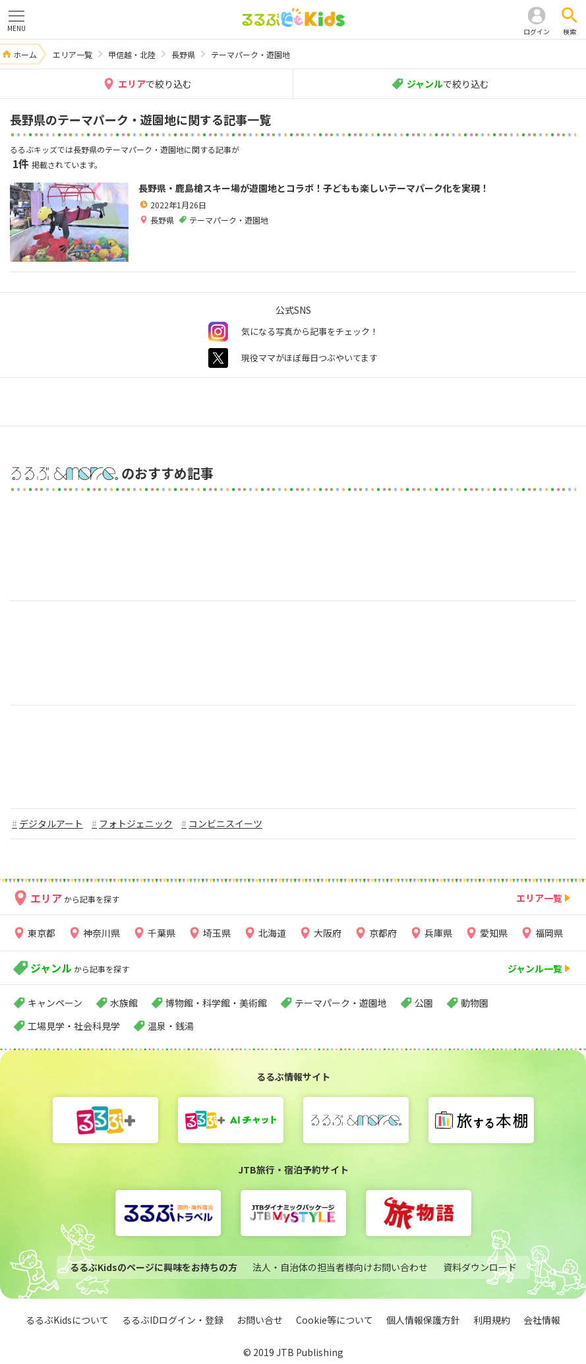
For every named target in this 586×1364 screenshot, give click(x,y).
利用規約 (491, 1319)
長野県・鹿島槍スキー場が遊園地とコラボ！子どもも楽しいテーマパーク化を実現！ (313, 187)
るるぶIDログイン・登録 (172, 1319)
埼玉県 (217, 932)
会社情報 (541, 1319)
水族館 (124, 1002)
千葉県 (161, 932)
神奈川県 (101, 932)
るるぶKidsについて (67, 1319)
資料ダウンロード (480, 1267)
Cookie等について (334, 1319)
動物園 (474, 1002)
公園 (424, 1002)
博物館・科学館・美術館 (216, 1002)
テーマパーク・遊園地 (341, 1002)
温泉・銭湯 (171, 1025)
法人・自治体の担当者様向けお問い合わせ (340, 1267)
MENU (16, 20)
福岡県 (549, 932)
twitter (218, 358)
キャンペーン (55, 1002)
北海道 (272, 932)
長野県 (162, 219)
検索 (569, 31)
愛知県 (494, 932)
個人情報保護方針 (423, 1319)
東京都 (41, 932)
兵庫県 (438, 932)
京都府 (383, 932)
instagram (218, 331)
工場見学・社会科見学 (74, 1025)
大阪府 (327, 932)
